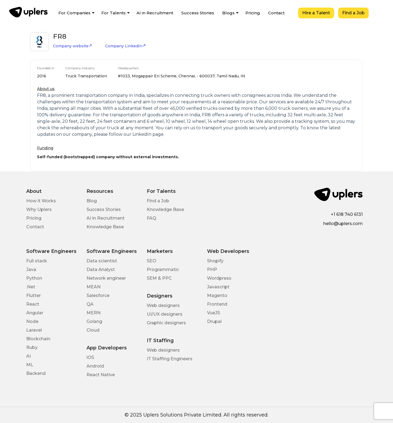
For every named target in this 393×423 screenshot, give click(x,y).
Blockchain (38, 338)
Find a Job (353, 12)
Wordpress (219, 278)
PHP (212, 269)
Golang (94, 321)
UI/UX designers (164, 314)
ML (29, 364)
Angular (34, 312)
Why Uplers (39, 209)
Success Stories (197, 12)
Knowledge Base (105, 226)
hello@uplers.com (343, 223)
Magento (217, 295)
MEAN (93, 286)
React (32, 304)
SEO (151, 260)
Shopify (215, 260)
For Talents (113, 12)
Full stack (36, 260)
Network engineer (106, 278)
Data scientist (101, 260)
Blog (91, 200)
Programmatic (163, 269)
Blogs (228, 12)
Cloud (92, 330)
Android (95, 366)
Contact (276, 12)
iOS (90, 357)
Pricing (252, 12)
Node (32, 321)
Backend (36, 373)
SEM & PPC (159, 278)
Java (31, 269)
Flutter (33, 295)
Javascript (218, 286)
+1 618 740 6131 (347, 214)
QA (90, 304)
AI (28, 356)
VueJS (213, 312)
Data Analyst (100, 269)
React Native (100, 374)
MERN (93, 312)
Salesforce (97, 295)
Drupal (214, 321)
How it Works (41, 200)
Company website (72, 46)
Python (34, 278)
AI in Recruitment (154, 12)
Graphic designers (166, 322)
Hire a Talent (316, 12)
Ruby (32, 347)
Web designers (163, 305)
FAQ (151, 218)
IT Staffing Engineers (169, 358)
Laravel (34, 330)
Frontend (217, 304)
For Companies (74, 12)
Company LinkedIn (125, 46)
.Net (30, 286)
